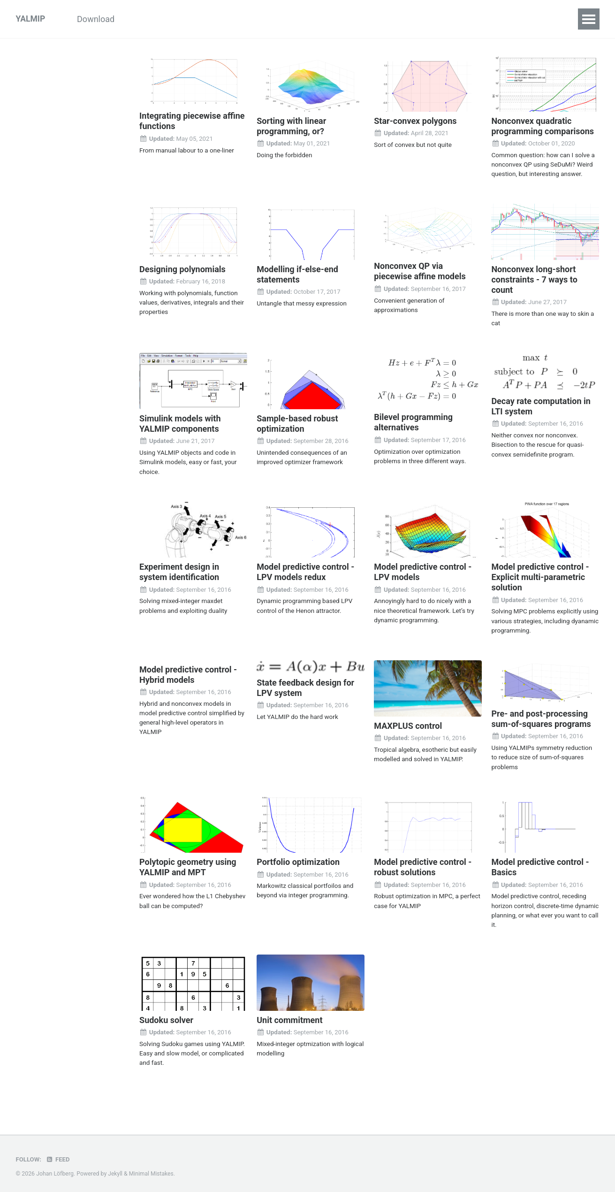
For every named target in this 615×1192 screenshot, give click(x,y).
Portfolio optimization (298, 859)
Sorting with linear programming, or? (291, 126)
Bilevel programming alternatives (413, 421)
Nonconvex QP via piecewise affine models (419, 271)
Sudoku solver (166, 1017)
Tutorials (150, 19)
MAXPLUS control (408, 723)
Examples (202, 19)
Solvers (351, 19)
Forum (522, 19)
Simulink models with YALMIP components (179, 423)
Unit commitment (289, 1017)
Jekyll (115, 1170)
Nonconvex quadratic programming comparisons (542, 126)
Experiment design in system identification (179, 570)
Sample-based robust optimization (297, 423)
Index (392, 19)
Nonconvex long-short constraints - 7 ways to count (534, 279)
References (472, 19)
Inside (248, 19)
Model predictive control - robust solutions (422, 864)
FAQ (426, 19)
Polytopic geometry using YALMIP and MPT (187, 864)
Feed (58, 1156)
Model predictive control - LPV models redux (305, 570)
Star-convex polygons (415, 121)
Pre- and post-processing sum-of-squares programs (541, 716)
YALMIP (31, 19)
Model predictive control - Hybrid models (188, 672)
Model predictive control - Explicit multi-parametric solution (540, 575)
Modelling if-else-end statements (297, 274)
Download (98, 19)
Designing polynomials (182, 269)
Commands (298, 19)
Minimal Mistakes (152, 1170)
